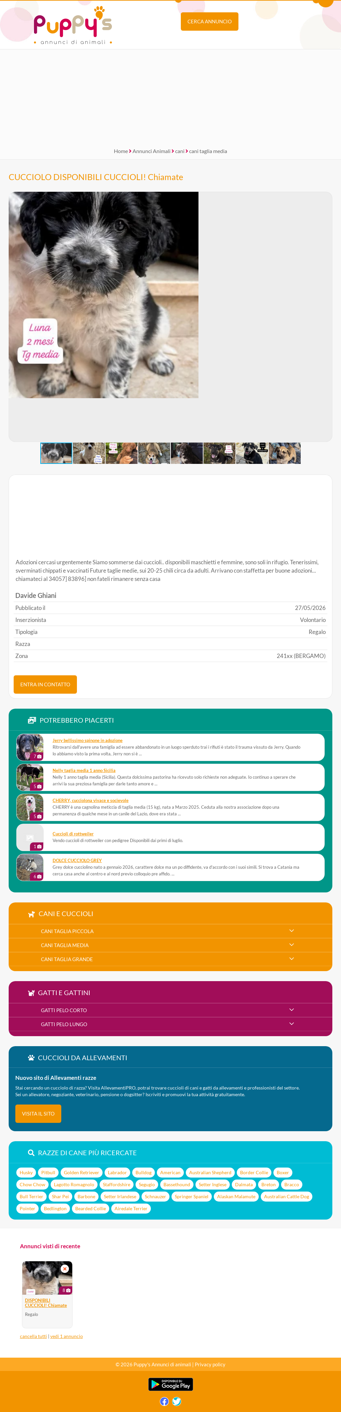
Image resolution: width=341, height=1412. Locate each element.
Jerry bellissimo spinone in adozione (88, 740)
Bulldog (144, 1172)
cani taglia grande (67, 959)
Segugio (147, 1184)
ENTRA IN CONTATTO (45, 684)
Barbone (86, 1196)
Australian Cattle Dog (286, 1196)
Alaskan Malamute (236, 1196)
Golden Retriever (81, 1172)
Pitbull (48, 1172)
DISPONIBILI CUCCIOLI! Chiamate (46, 1303)
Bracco (291, 1184)
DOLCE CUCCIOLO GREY (77, 860)
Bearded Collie (90, 1208)
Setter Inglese (212, 1184)
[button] (14, 316)
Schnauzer (155, 1196)
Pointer (27, 1208)
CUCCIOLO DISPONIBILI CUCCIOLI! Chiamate (96, 177)
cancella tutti (33, 1336)
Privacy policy (210, 1364)
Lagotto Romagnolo (74, 1184)
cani (179, 151)
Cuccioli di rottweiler (73, 833)
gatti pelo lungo (64, 1024)
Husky (26, 1172)
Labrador (117, 1172)
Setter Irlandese (120, 1196)
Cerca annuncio (209, 21)
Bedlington (55, 1208)
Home (121, 151)
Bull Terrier (31, 1196)
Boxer (283, 1172)
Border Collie (254, 1172)
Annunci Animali (151, 151)
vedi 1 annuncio (66, 1336)
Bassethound (177, 1184)
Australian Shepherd (210, 1172)
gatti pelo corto (64, 1010)
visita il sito (38, 1114)
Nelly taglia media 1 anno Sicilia (84, 770)
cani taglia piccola (67, 931)
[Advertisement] (170, 96)
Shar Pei (60, 1196)
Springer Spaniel (191, 1196)
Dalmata (244, 1184)
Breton (268, 1184)
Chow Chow (32, 1184)
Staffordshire (116, 1184)
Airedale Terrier (131, 1208)
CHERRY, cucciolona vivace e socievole (91, 800)
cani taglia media (208, 151)
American (170, 1172)
